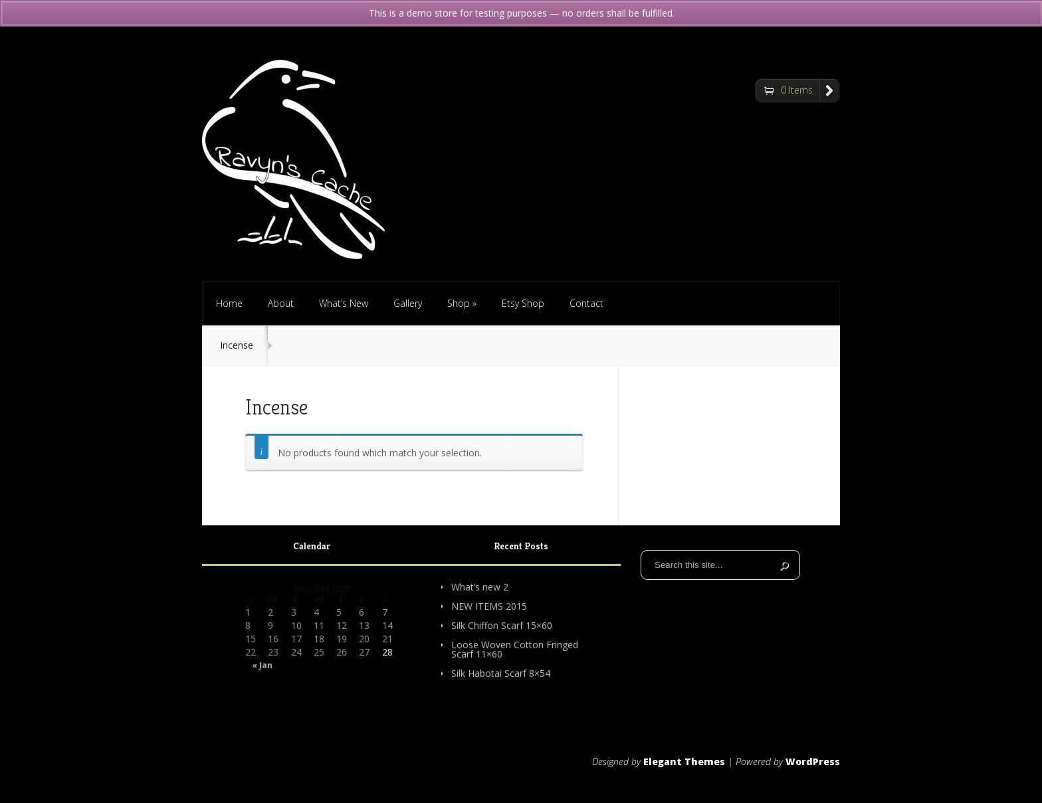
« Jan (262, 665)
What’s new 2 (479, 586)
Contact (586, 303)
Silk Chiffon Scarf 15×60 (501, 625)
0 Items (797, 90)
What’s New (343, 303)
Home (229, 303)
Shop (461, 303)
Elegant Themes (684, 761)
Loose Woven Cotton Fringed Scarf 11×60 (514, 649)
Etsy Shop (523, 303)
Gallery (407, 303)
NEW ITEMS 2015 (489, 606)
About (281, 303)
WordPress (812, 761)
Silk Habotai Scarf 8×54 (500, 673)
